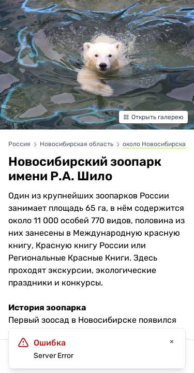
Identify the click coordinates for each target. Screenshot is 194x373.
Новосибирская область (77, 144)
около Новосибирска (154, 144)
